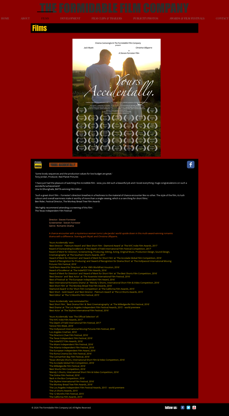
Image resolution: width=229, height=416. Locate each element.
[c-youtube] (194, 407)
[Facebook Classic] (182, 407)
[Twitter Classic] (188, 407)
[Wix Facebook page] (190, 164)
